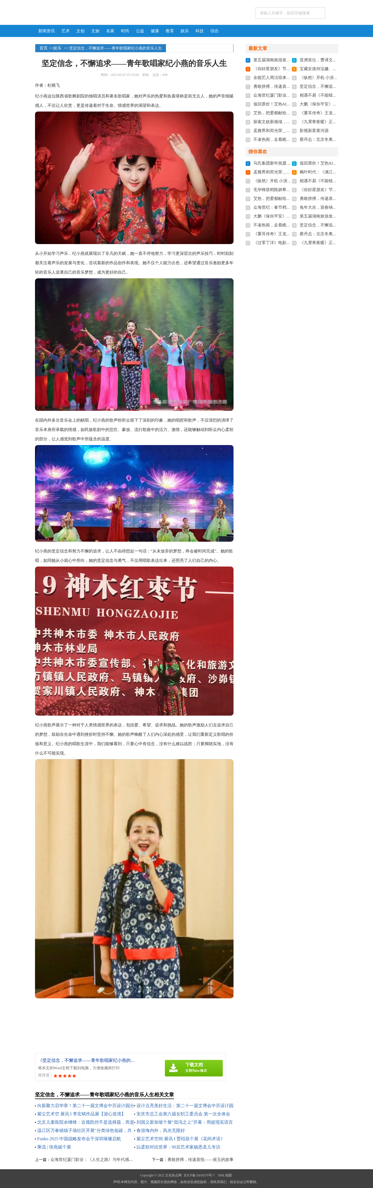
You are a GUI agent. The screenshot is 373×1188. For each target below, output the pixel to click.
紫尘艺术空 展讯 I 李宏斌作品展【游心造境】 (81, 1114)
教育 (170, 31)
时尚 (125, 31)
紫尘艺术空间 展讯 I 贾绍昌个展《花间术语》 (180, 1138)
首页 (43, 48)
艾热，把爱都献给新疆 (274, 113)
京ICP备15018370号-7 (199, 1175)
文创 (80, 31)
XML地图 (225, 1175)
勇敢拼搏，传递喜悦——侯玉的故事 (200, 1159)
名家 (110, 31)
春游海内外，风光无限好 (160, 1130)
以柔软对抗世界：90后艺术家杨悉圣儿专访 (178, 1147)
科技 (199, 31)
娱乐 (185, 31)
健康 (155, 31)
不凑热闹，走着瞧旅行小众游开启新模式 (290, 139)
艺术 (65, 31)
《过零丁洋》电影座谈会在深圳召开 (286, 242)
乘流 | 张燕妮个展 (54, 1147)
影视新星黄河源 (314, 130)
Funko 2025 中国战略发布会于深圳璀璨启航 (79, 1138)
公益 (140, 31)
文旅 (95, 31)
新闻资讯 (46, 31)
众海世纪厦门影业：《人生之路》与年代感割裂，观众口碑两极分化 (112, 1159)
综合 (214, 31)
